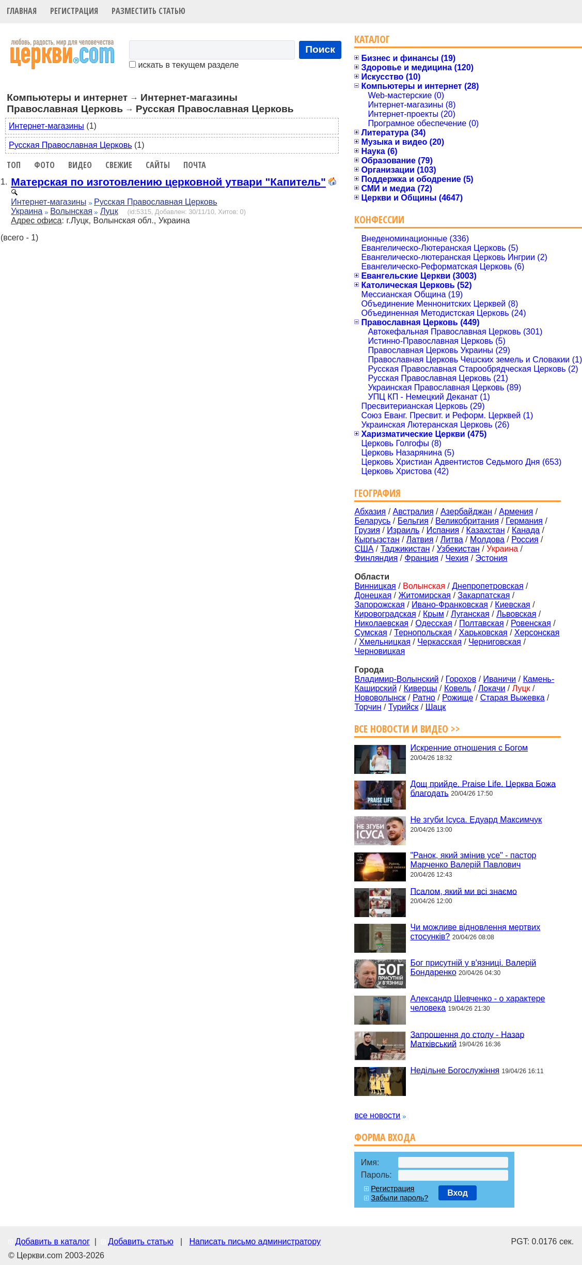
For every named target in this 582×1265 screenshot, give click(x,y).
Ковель (457, 688)
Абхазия (370, 511)
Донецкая (372, 595)
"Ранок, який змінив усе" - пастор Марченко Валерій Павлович (473, 860)
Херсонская (536, 632)
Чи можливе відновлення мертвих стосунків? (475, 932)
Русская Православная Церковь (70, 145)
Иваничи (499, 679)
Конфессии (379, 219)
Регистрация (74, 11)
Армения (516, 511)
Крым (433, 613)
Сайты (158, 165)
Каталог (372, 39)
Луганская (470, 613)
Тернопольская (423, 632)
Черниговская (494, 641)
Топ (14, 165)
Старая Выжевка (512, 697)
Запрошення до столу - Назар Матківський (467, 1039)
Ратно (424, 697)
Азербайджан (466, 511)
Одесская (433, 623)
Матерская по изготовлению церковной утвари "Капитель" (168, 182)
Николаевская (381, 623)
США (363, 548)
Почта (194, 165)
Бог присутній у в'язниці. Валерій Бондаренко (473, 967)
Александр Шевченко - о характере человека (477, 1003)
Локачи (492, 688)
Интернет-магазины (46, 125)
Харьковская (483, 632)
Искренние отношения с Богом (469, 747)
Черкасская (439, 641)
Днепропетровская (487, 586)
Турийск (403, 707)
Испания (443, 530)
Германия (524, 520)
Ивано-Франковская (450, 604)
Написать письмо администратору (254, 1241)
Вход (457, 1192)
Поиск (320, 49)
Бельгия (413, 520)
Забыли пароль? (399, 1198)
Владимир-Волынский (396, 679)
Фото (44, 165)
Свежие (118, 165)
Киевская (512, 604)
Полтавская (481, 623)
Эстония (492, 558)
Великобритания (467, 520)
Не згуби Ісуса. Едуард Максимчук (476, 819)
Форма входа (384, 1137)
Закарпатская (484, 595)
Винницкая (375, 586)
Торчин (367, 707)
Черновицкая (379, 651)
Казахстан (485, 530)
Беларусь (372, 520)
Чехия (456, 558)
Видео (80, 165)
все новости (377, 1115)
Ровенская (531, 623)
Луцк (109, 211)
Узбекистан (458, 548)
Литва (452, 539)
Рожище (457, 697)
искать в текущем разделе (184, 64)
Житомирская (424, 595)
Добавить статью (141, 1241)
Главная (22, 11)
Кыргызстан (376, 539)
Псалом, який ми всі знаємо (463, 891)
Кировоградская (385, 613)
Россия (524, 539)
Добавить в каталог (52, 1241)
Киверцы (420, 688)
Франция (421, 558)
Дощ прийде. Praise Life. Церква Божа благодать (483, 788)
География (377, 493)
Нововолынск (379, 697)
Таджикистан (405, 548)
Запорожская (379, 604)
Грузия (367, 530)
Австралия (413, 511)
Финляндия (376, 558)
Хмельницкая (385, 641)
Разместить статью (148, 11)
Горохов (461, 679)
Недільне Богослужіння (454, 1070)
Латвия (419, 539)
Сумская (370, 632)
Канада (526, 530)
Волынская (71, 211)
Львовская (516, 613)
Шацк (436, 707)
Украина (26, 211)
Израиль (403, 530)
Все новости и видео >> (407, 729)
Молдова (487, 539)
